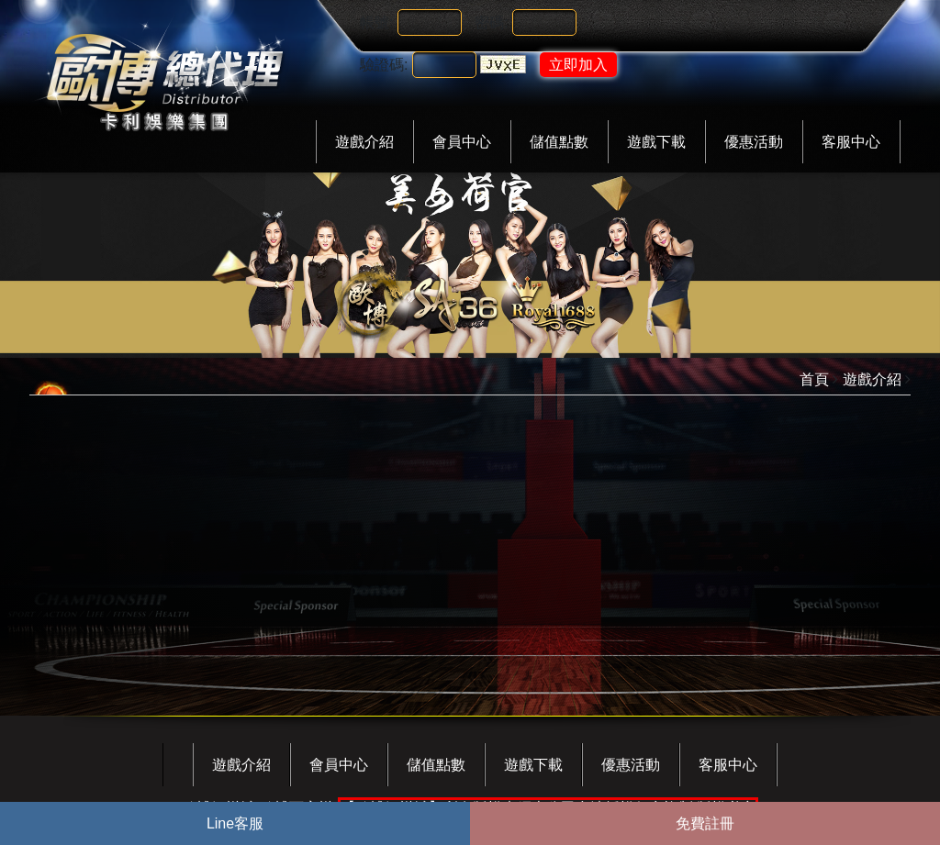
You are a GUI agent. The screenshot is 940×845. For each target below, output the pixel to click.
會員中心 (461, 142)
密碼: (491, 22)
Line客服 (235, 823)
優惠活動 (753, 142)
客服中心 (851, 142)
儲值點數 (559, 142)
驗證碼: (384, 64)
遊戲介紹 (364, 142)
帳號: (376, 22)
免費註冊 (705, 823)
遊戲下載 (656, 142)
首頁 (814, 379)
